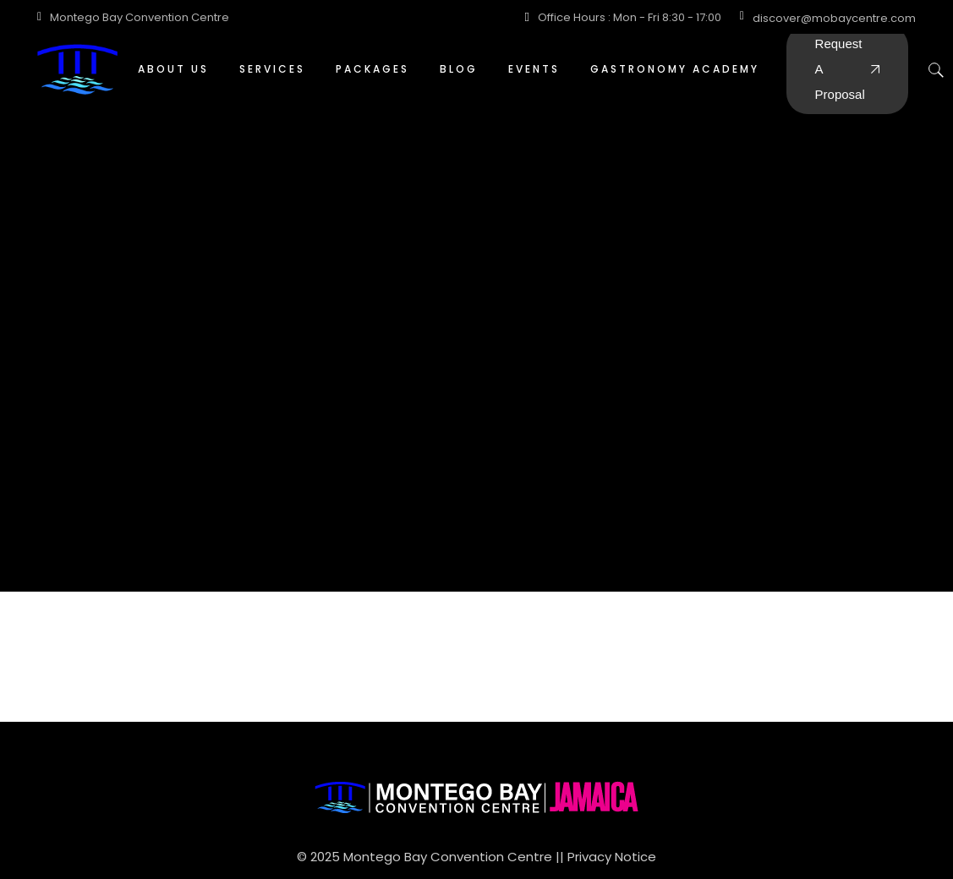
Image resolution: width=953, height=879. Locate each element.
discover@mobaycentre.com (834, 18)
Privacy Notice (611, 856)
